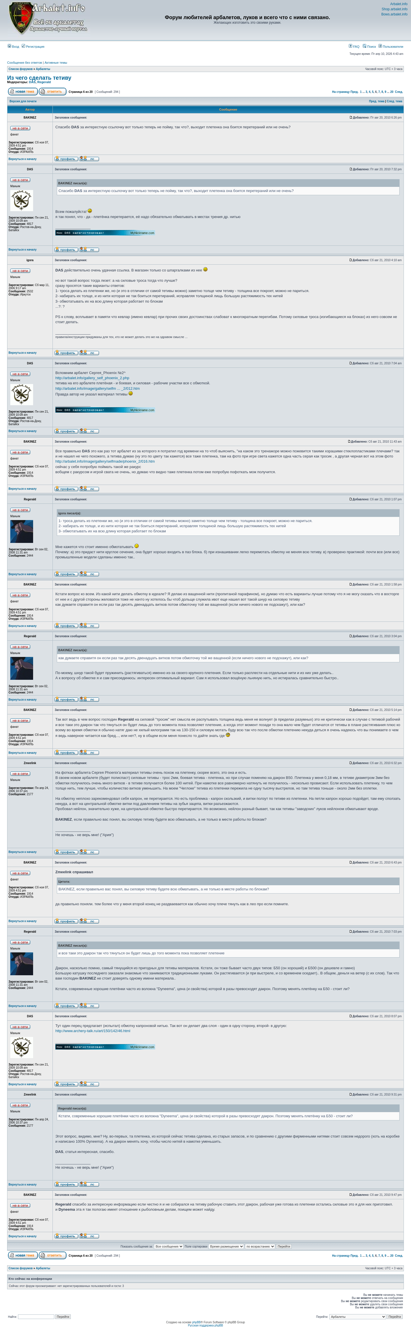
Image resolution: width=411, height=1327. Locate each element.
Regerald (44, 82)
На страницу (341, 91)
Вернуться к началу (23, 159)
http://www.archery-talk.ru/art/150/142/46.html (92, 1031)
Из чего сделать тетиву (39, 78)
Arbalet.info (399, 4)
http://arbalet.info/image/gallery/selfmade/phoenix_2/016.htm (105, 461)
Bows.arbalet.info (394, 14)
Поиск (369, 46)
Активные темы (56, 62)
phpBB (196, 1322)
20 (391, 91)
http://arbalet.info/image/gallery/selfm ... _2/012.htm (97, 388)
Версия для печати (23, 101)
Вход (13, 46)
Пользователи (390, 46)
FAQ (354, 46)
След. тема (394, 101)
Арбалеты (43, 69)
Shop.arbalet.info (395, 9)
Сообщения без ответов (24, 62)
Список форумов (21, 69)
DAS (32, 82)
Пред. (354, 91)
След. (399, 91)
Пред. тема (376, 101)
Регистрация (33, 46)
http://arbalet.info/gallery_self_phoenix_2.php (92, 378)
